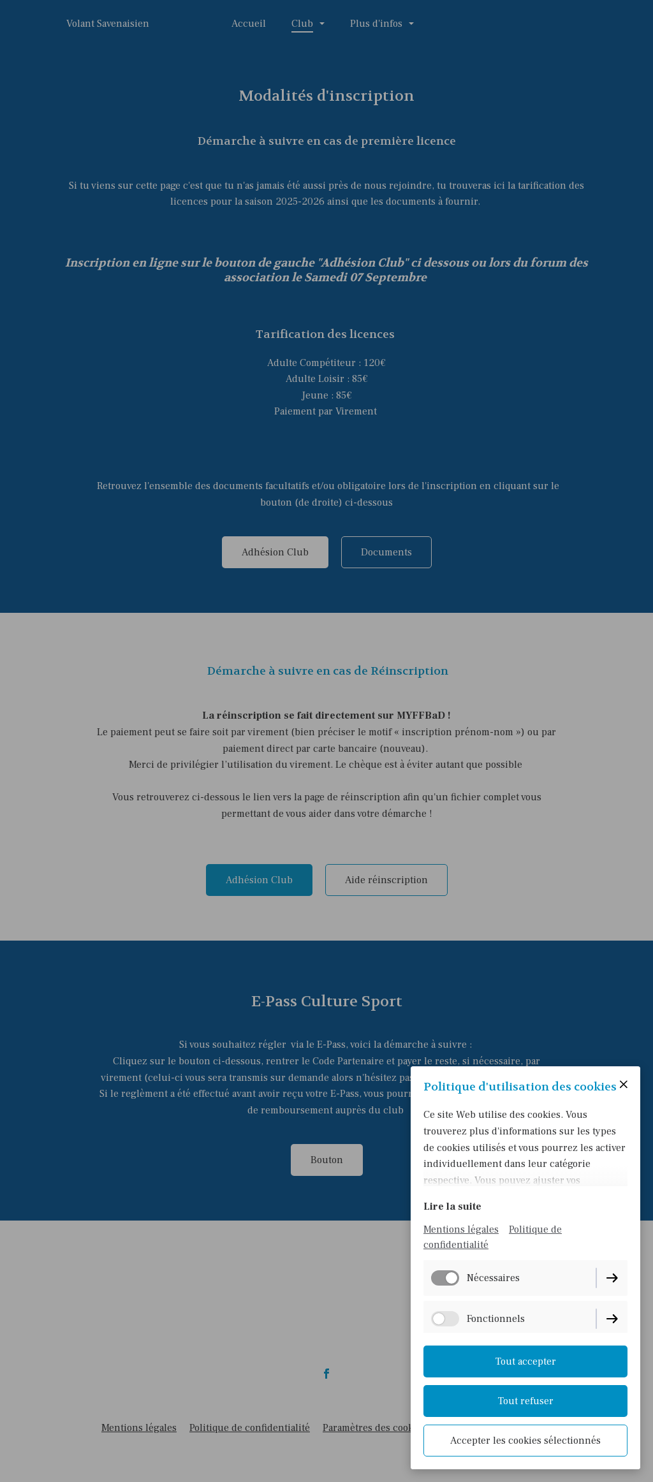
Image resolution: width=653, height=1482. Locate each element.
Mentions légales (461, 1229)
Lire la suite (452, 1206)
